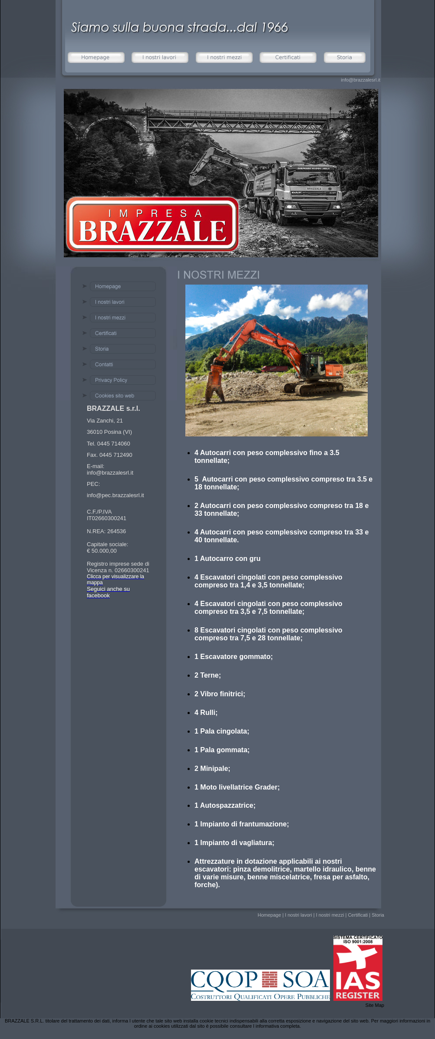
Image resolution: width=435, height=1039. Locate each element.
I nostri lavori (298, 915)
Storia (378, 915)
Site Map (375, 1005)
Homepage (269, 915)
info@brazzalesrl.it (360, 79)
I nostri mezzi (330, 915)
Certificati (358, 915)
